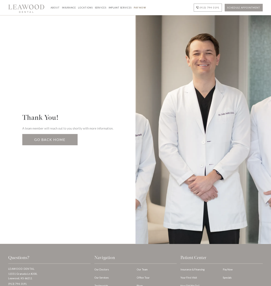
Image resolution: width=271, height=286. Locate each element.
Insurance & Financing (192, 269)
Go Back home (50, 139)
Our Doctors (101, 269)
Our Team (142, 269)
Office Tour (143, 277)
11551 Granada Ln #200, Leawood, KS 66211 (23, 276)
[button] (54, 8)
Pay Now (140, 7)
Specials (227, 277)
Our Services (101, 277)
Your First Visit (188, 277)
